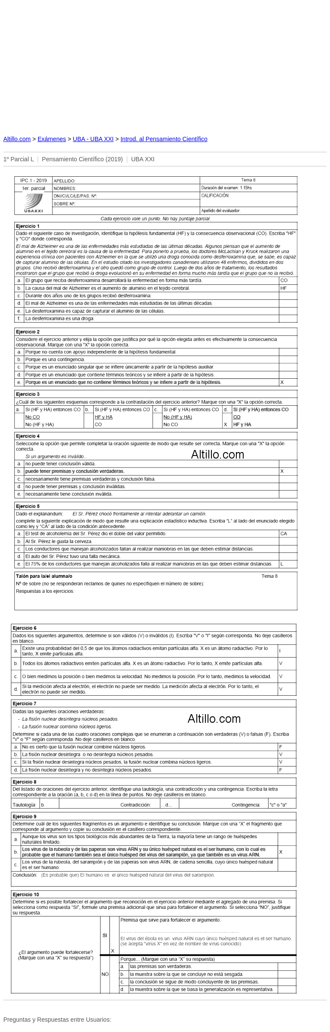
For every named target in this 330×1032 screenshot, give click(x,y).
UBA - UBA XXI (93, 139)
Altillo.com (17, 139)
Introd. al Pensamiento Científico (163, 139)
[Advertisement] (165, 64)
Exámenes (51, 139)
